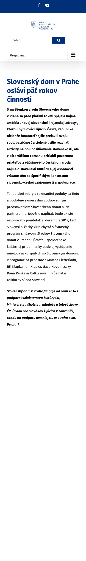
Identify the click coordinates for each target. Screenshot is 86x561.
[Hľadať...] (29, 40)
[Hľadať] (58, 40)
